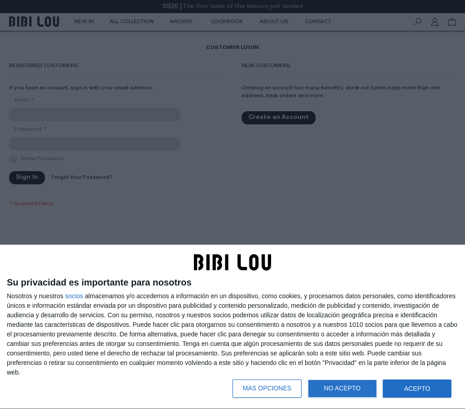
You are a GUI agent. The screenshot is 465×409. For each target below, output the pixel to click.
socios (74, 296)
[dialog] (232, 327)
